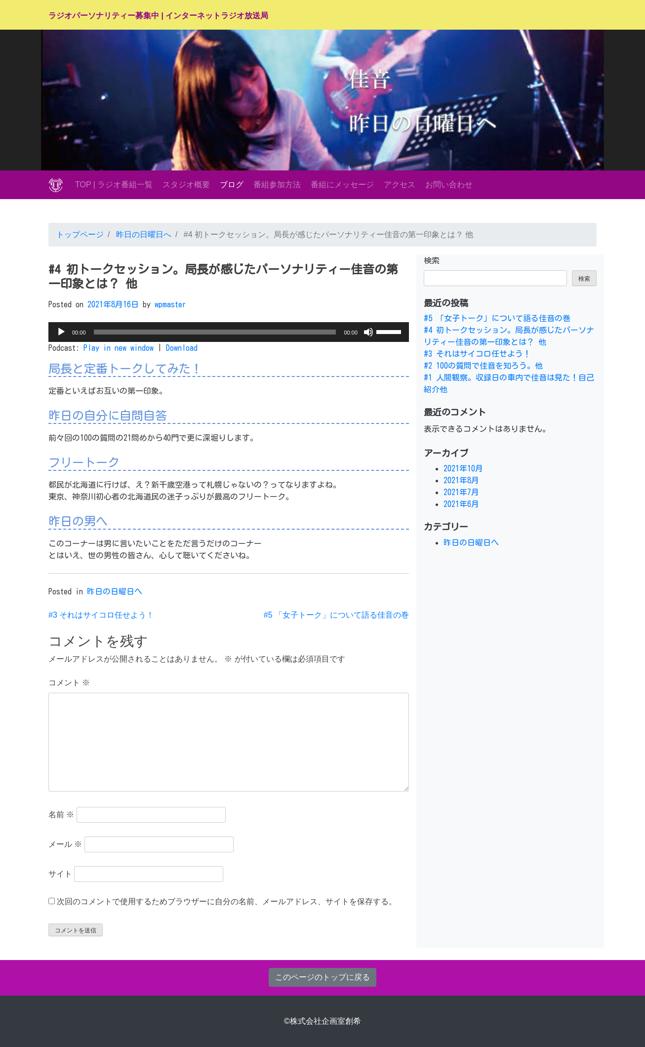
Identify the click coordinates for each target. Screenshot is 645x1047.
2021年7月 (461, 492)
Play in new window (118, 348)
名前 (61, 814)
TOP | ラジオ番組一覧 (114, 184)
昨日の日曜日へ (142, 234)
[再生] (61, 332)
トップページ (80, 234)
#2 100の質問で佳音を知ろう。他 (483, 366)
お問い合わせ (449, 184)
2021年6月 (461, 504)
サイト (60, 874)
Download (182, 348)
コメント (69, 682)
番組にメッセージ (342, 184)
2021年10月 (463, 468)
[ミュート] (368, 332)
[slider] (215, 332)
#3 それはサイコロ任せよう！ (101, 615)
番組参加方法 (277, 184)
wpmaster (170, 304)
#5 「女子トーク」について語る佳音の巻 (336, 615)
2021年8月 (461, 480)
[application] (228, 332)
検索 (432, 260)
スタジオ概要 (186, 184)
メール (65, 844)
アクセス (399, 184)
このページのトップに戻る (322, 977)
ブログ (231, 184)
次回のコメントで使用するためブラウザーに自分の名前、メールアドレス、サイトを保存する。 (227, 901)
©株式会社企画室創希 (322, 1021)
